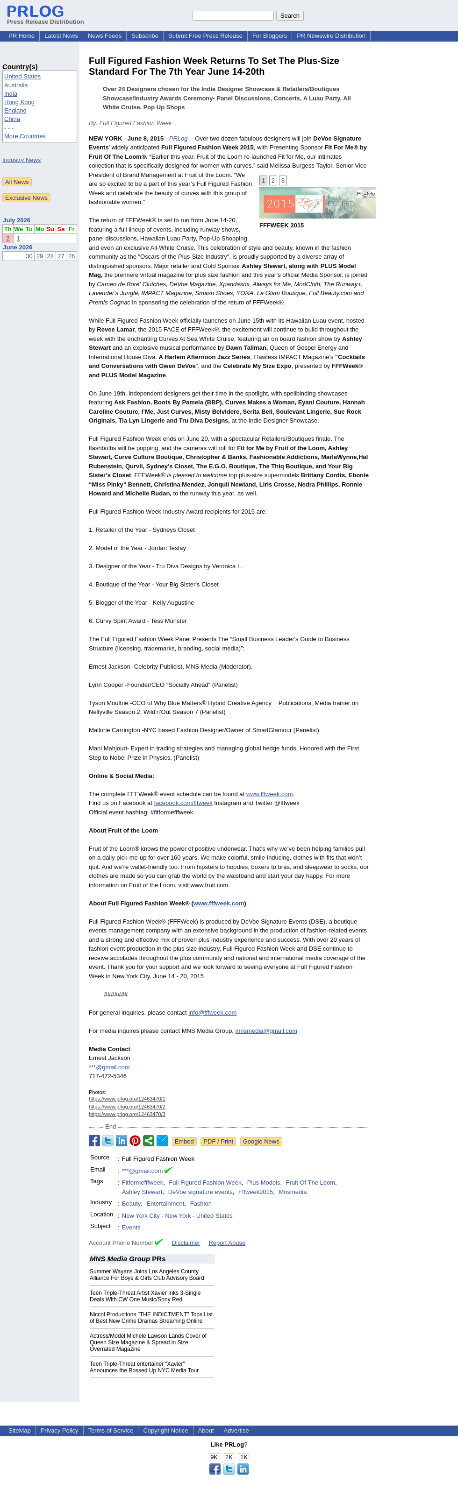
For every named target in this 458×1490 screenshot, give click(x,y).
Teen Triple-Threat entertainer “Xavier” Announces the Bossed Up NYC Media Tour (144, 1367)
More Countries (25, 136)
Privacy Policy (60, 1430)
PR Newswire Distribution (331, 35)
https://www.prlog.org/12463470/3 (127, 1114)
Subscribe (144, 35)
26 (71, 256)
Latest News (61, 35)
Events (131, 1227)
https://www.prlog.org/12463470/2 (127, 1106)
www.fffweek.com (269, 794)
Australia (16, 85)
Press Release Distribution (45, 18)
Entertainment (166, 1203)
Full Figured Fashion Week (205, 1182)
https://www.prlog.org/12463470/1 (127, 1099)
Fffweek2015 (255, 1191)
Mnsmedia (293, 1191)
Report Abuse (226, 1242)
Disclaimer (186, 1242)
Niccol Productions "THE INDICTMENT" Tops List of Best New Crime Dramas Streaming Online (151, 1317)
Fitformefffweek (142, 1182)
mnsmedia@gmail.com (266, 1030)
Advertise (236, 1430)
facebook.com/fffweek (183, 802)
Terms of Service (111, 1430)
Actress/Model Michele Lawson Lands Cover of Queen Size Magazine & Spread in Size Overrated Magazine (148, 1342)
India (10, 93)
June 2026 (18, 247)
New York (178, 1215)
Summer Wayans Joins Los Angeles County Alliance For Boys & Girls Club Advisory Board (147, 1274)
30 (29, 256)
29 (39, 256)
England (15, 110)
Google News (261, 1141)
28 (50, 256)
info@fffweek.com (212, 1012)
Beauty (131, 1203)
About (206, 1430)
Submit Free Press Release (205, 35)
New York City (141, 1215)
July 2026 (17, 220)
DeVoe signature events (200, 1191)
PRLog (178, 138)
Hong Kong (19, 102)
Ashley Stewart (142, 1191)
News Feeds (105, 35)
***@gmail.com (109, 1067)
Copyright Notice (165, 1430)
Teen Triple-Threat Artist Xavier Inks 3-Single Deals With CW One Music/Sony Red (145, 1296)
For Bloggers (269, 35)
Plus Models (263, 1182)
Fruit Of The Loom (310, 1182)
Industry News (21, 159)
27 (60, 256)
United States (22, 76)
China (12, 118)
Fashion (201, 1203)
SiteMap (19, 1430)
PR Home (21, 35)
